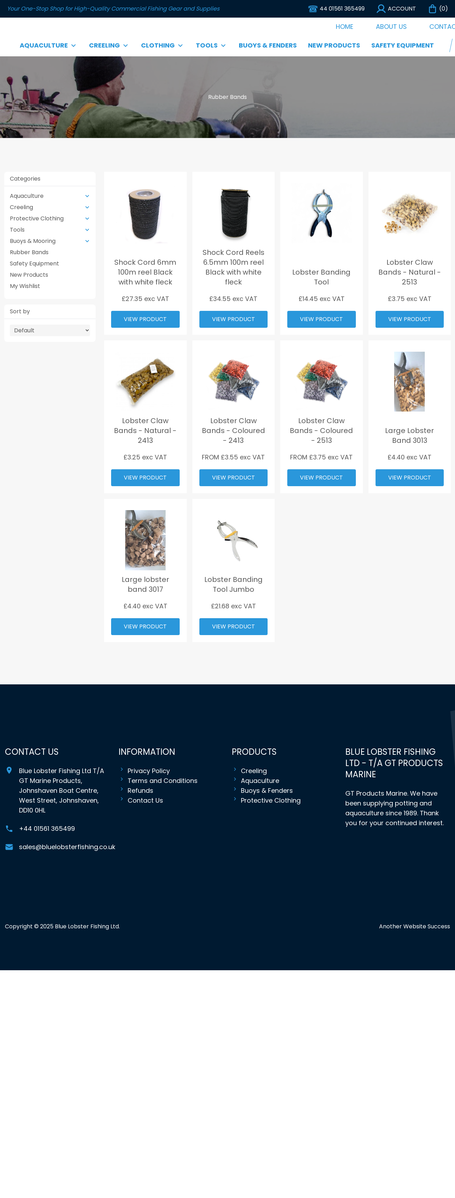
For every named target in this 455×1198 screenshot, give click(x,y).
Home (344, 26)
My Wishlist (25, 286)
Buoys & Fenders (268, 45)
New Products (334, 45)
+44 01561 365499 (47, 828)
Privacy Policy (144, 771)
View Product (145, 319)
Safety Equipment (402, 45)
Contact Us (140, 800)
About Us (391, 26)
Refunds (135, 791)
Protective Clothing (266, 800)
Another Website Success (414, 926)
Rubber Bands (29, 252)
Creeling (249, 771)
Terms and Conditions (158, 781)
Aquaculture (255, 781)
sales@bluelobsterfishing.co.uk (67, 846)
